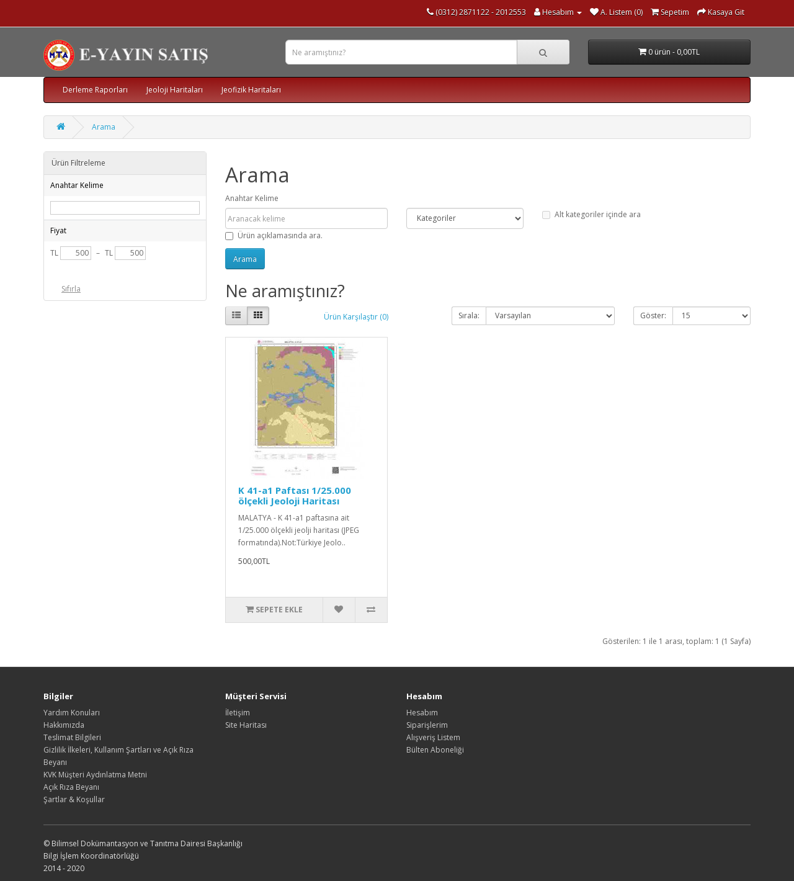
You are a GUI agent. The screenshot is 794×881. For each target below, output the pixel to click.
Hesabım (422, 712)
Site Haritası (246, 725)
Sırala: (469, 315)
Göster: (653, 315)
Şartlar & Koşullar (74, 799)
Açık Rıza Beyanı (71, 787)
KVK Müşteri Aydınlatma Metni (95, 774)
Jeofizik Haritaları (251, 89)
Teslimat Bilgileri (72, 737)
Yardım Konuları (71, 712)
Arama (103, 127)
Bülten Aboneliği (435, 750)
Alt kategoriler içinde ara (591, 214)
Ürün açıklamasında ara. (274, 235)
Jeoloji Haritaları (174, 89)
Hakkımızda (63, 725)
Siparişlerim (427, 725)
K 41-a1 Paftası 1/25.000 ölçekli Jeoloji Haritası (294, 495)
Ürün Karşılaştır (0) (356, 316)
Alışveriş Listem (433, 737)
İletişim (237, 712)
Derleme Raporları (95, 89)
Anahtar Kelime (252, 198)
